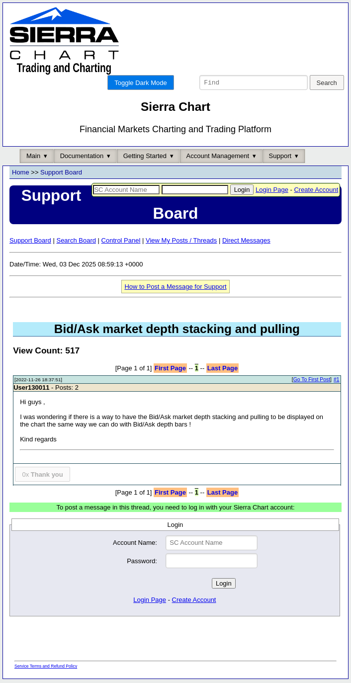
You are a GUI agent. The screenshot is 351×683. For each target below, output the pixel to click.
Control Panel (121, 242)
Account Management (217, 157)
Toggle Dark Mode (140, 82)
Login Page (272, 191)
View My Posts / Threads (181, 242)
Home (20, 173)
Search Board (76, 242)
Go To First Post (311, 381)
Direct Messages (246, 242)
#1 (337, 381)
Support (280, 157)
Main (33, 157)
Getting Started (145, 157)
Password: (142, 562)
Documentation (81, 157)
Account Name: (135, 544)
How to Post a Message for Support (175, 288)
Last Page (222, 369)
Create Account (316, 191)
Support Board (61, 173)
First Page (170, 369)
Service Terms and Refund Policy (45, 667)
